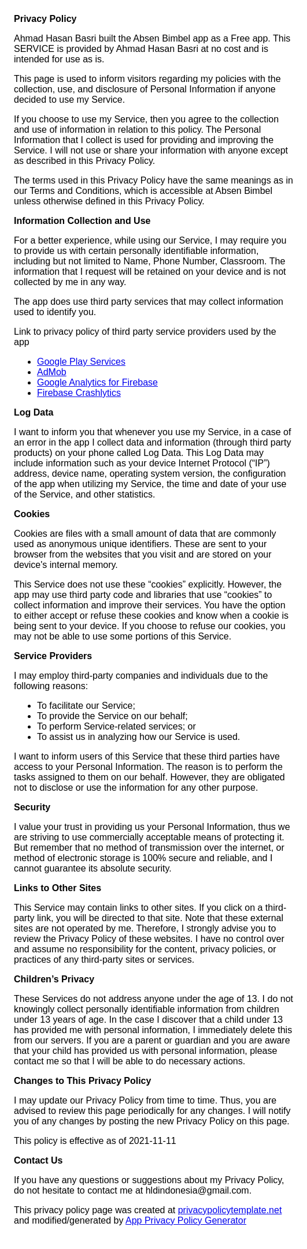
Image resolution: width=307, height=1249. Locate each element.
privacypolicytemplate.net (230, 1210)
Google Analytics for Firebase (97, 382)
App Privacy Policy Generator (185, 1220)
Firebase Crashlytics (79, 393)
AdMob (51, 372)
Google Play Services (81, 362)
